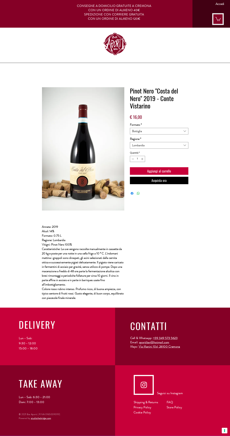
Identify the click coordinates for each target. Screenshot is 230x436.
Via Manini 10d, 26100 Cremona (159, 346)
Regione (135, 139)
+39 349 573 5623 (165, 338)
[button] (218, 19)
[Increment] (142, 159)
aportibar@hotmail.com (154, 342)
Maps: (134, 346)
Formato (136, 125)
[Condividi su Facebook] (132, 193)
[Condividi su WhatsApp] (138, 193)
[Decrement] (132, 159)
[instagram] (144, 385)
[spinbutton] (137, 159)
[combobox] (159, 131)
